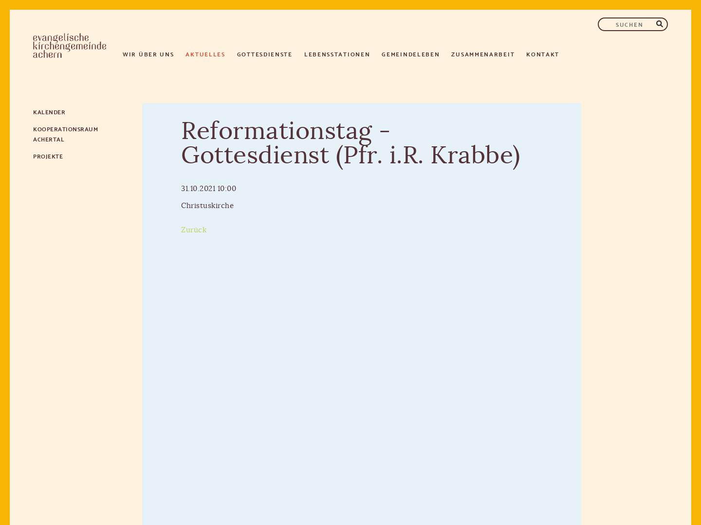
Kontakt (542, 54)
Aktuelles (205, 54)
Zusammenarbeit (483, 54)
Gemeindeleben (411, 54)
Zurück (193, 230)
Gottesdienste (265, 54)
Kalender (49, 111)
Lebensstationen (337, 54)
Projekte (48, 156)
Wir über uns (148, 54)
